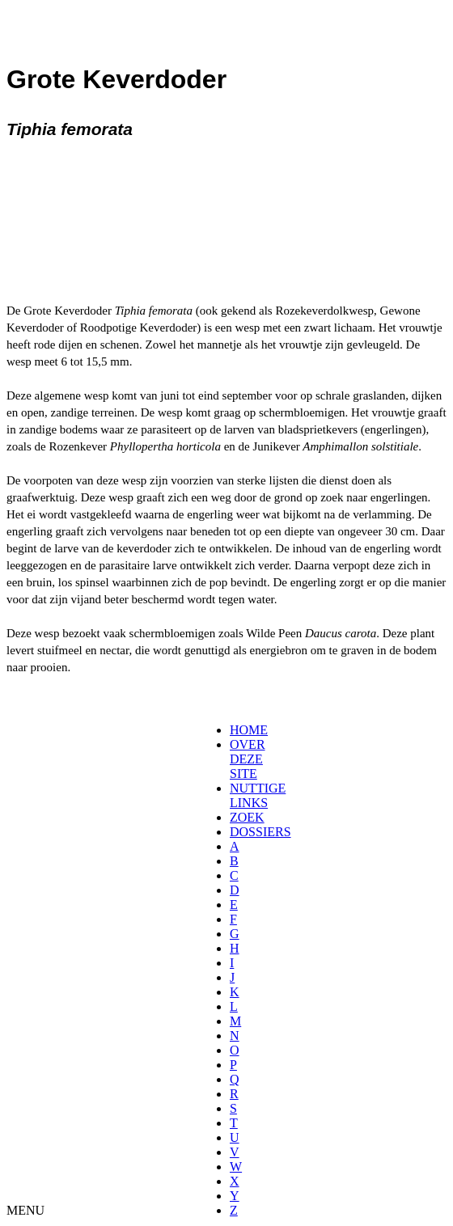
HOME (249, 730)
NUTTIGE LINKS (258, 795)
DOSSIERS (260, 832)
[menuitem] (235, 730)
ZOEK (247, 817)
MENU (25, 1210)
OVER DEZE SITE (247, 759)
